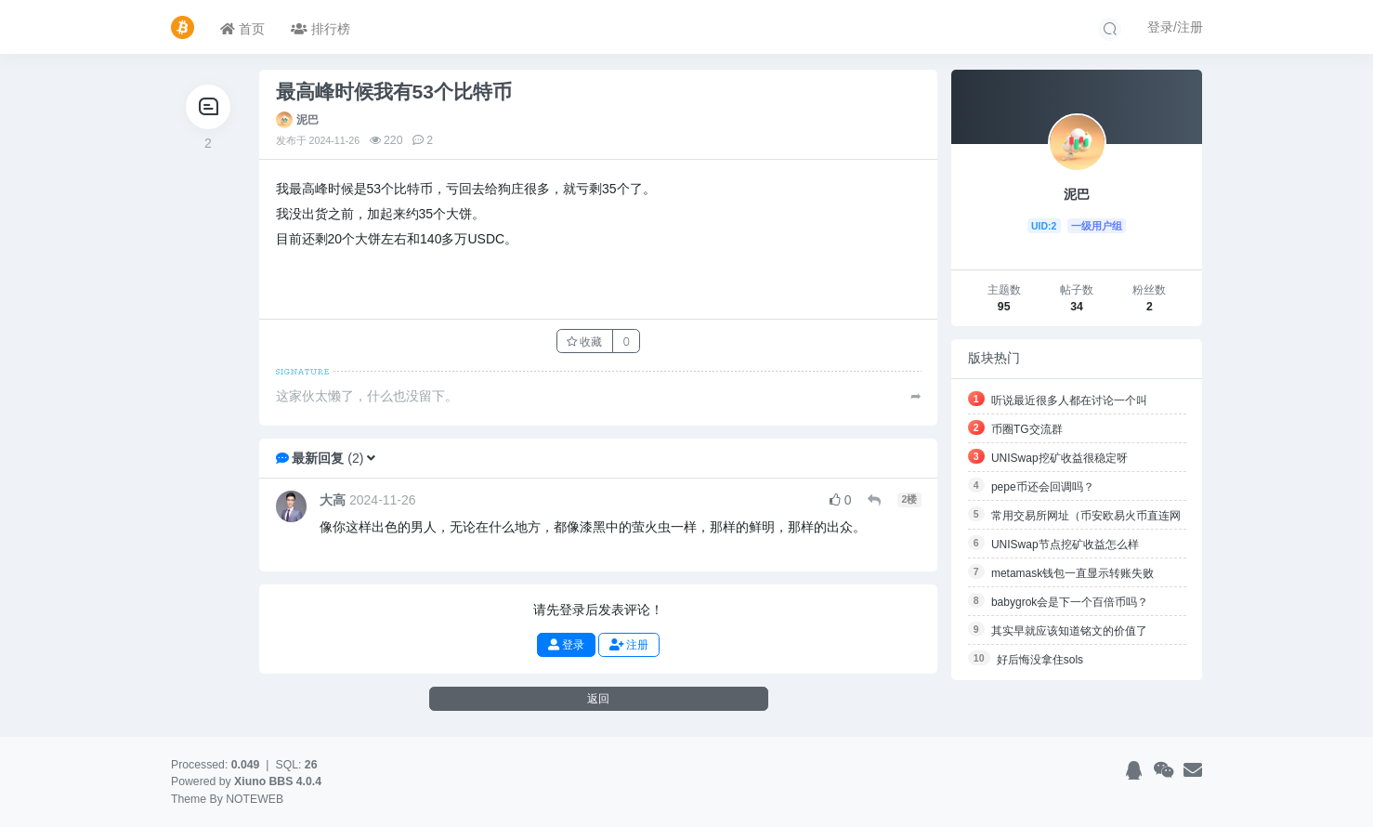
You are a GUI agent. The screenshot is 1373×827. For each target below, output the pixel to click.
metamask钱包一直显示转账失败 (1072, 573)
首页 (242, 28)
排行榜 (320, 28)
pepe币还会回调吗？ (1042, 486)
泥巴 (307, 119)
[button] (371, 458)
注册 (628, 644)
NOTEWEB (254, 799)
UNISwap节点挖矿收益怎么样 (1065, 544)
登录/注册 (1175, 27)
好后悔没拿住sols (1040, 659)
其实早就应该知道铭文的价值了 (1069, 630)
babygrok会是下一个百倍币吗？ (1069, 602)
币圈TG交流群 (1027, 429)
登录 (566, 644)
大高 (333, 499)
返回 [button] (598, 698)
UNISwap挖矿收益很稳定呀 (1059, 458)
